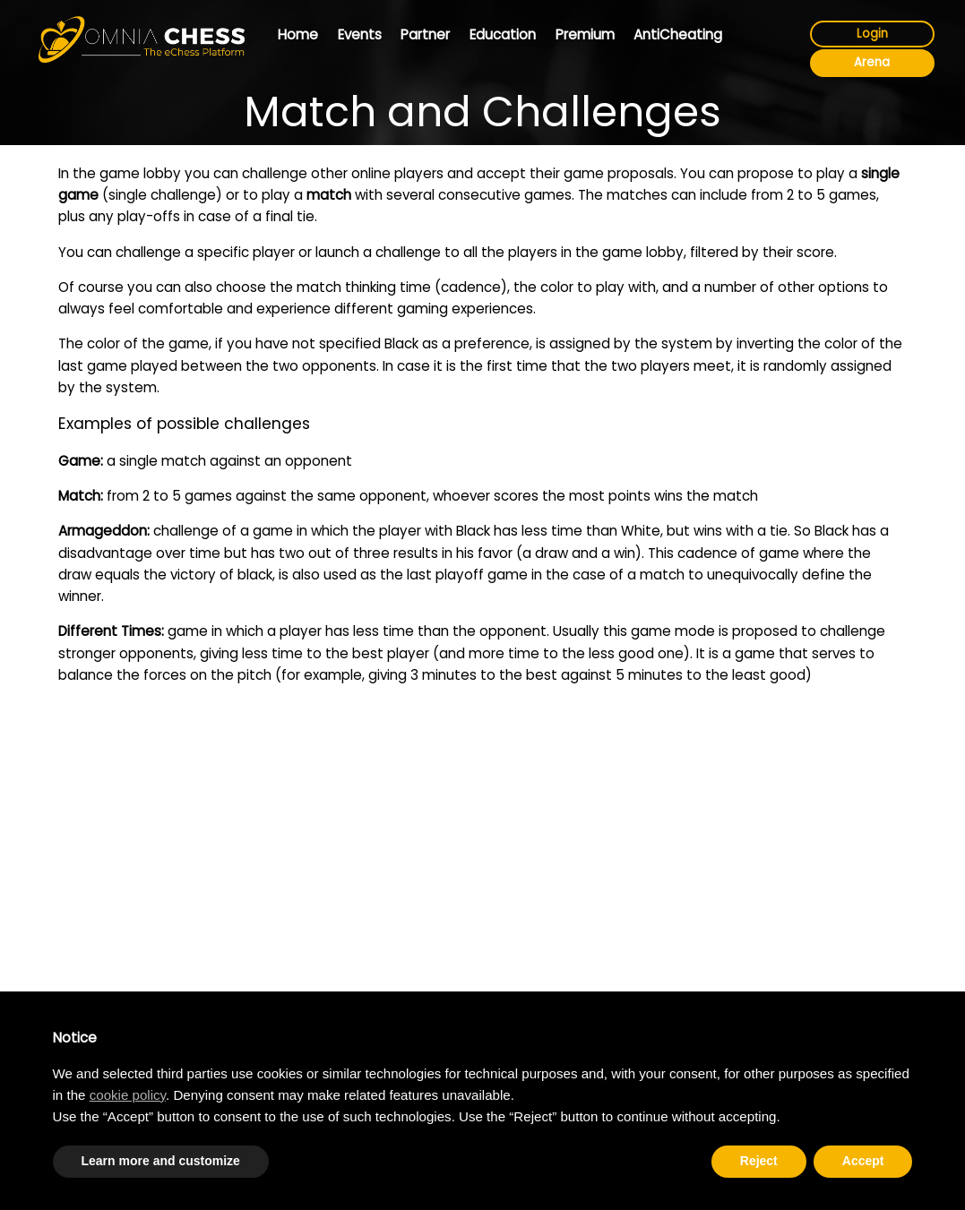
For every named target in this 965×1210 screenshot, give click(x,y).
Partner (425, 34)
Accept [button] (863, 1161)
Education (503, 34)
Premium (585, 34)
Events (360, 34)
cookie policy (128, 1095)
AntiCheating (677, 34)
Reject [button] (759, 1161)
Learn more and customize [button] (161, 1161)
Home (298, 34)
